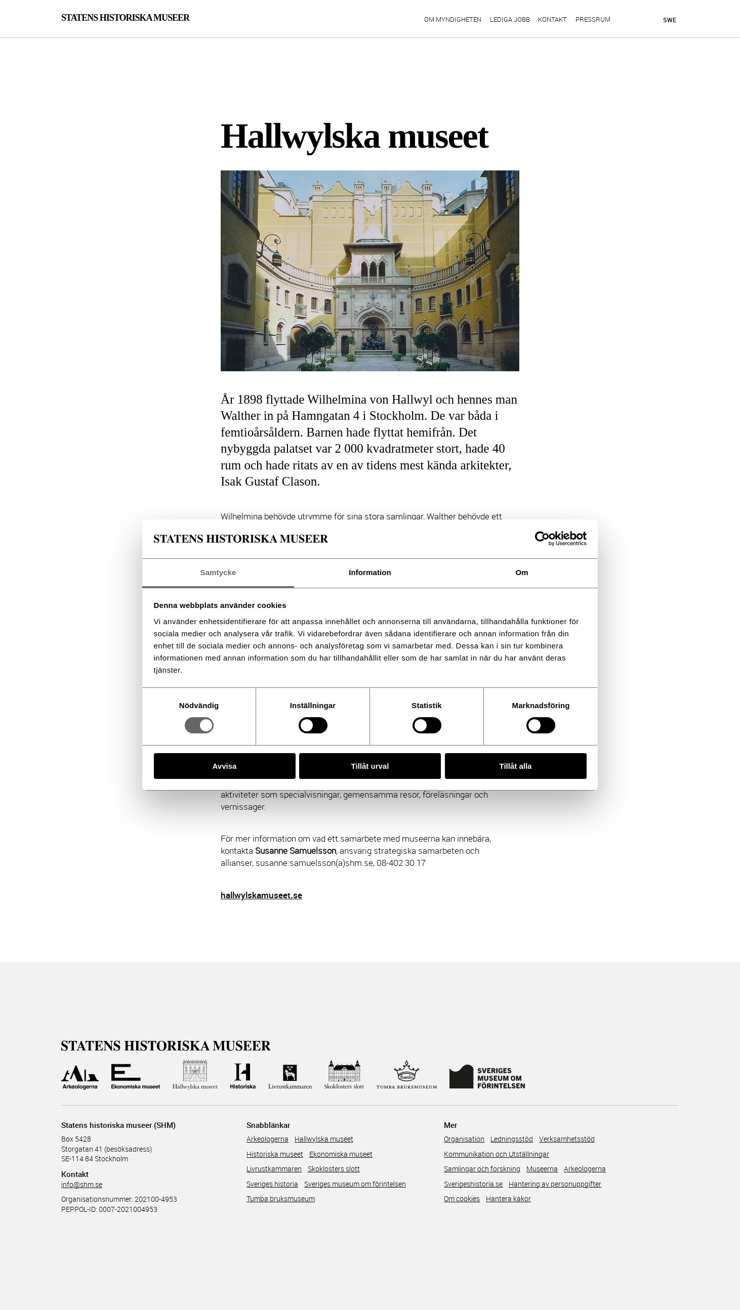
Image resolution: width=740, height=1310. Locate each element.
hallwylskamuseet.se (261, 895)
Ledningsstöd (511, 1139)
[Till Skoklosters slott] (344, 1075)
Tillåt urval (370, 766)
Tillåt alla (516, 766)
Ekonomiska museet (341, 1154)
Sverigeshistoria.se (473, 1184)
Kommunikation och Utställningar (496, 1154)
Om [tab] (521, 572)
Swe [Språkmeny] (669, 20)
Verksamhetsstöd (567, 1139)
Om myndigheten (452, 20)
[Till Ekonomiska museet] (135, 1075)
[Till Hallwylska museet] (195, 1075)
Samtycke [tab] (218, 572)
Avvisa (225, 766)
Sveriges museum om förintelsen (355, 1184)
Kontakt (552, 20)
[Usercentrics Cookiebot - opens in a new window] (542, 538)
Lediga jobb (510, 20)
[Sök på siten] (633, 19)
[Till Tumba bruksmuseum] (407, 1075)
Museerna (542, 1168)
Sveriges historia (272, 1184)
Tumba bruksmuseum (280, 1198)
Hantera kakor (508, 1198)
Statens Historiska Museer (125, 17)
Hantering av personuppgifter (555, 1184)
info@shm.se (81, 1184)
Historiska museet (274, 1154)
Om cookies (462, 1198)
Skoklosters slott (334, 1168)
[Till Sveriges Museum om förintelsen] (487, 1075)
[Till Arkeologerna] (80, 1075)
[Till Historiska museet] (243, 1075)
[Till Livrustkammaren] (290, 1075)
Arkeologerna (267, 1139)
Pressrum (592, 20)
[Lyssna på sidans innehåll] (650, 20)
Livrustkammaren (274, 1168)
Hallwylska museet (324, 1139)
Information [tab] (370, 572)
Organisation (464, 1139)
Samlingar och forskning (482, 1168)
